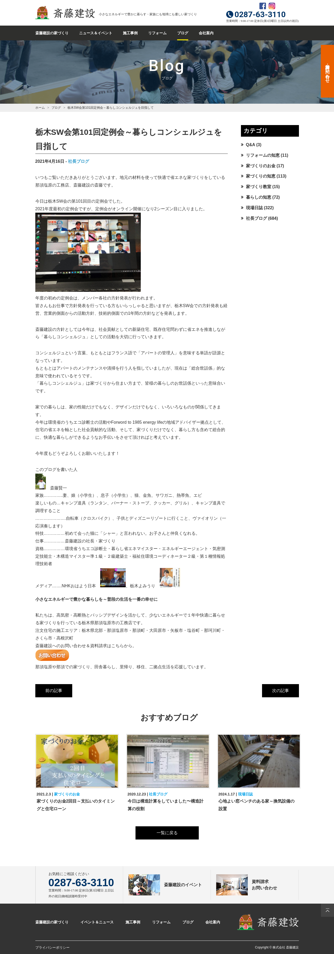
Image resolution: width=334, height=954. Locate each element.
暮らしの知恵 (258, 197)
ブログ (182, 33)
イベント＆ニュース (97, 922)
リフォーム (157, 33)
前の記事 (53, 690)
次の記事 (280, 690)
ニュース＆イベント (95, 33)
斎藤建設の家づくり (52, 33)
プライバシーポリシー (52, 948)
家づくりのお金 (260, 166)
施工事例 (130, 33)
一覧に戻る (167, 833)
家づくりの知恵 (260, 176)
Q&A (250, 144)
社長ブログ (78, 161)
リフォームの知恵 (263, 155)
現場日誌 (254, 208)
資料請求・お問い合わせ (327, 71)
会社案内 (206, 33)
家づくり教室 (258, 186)
